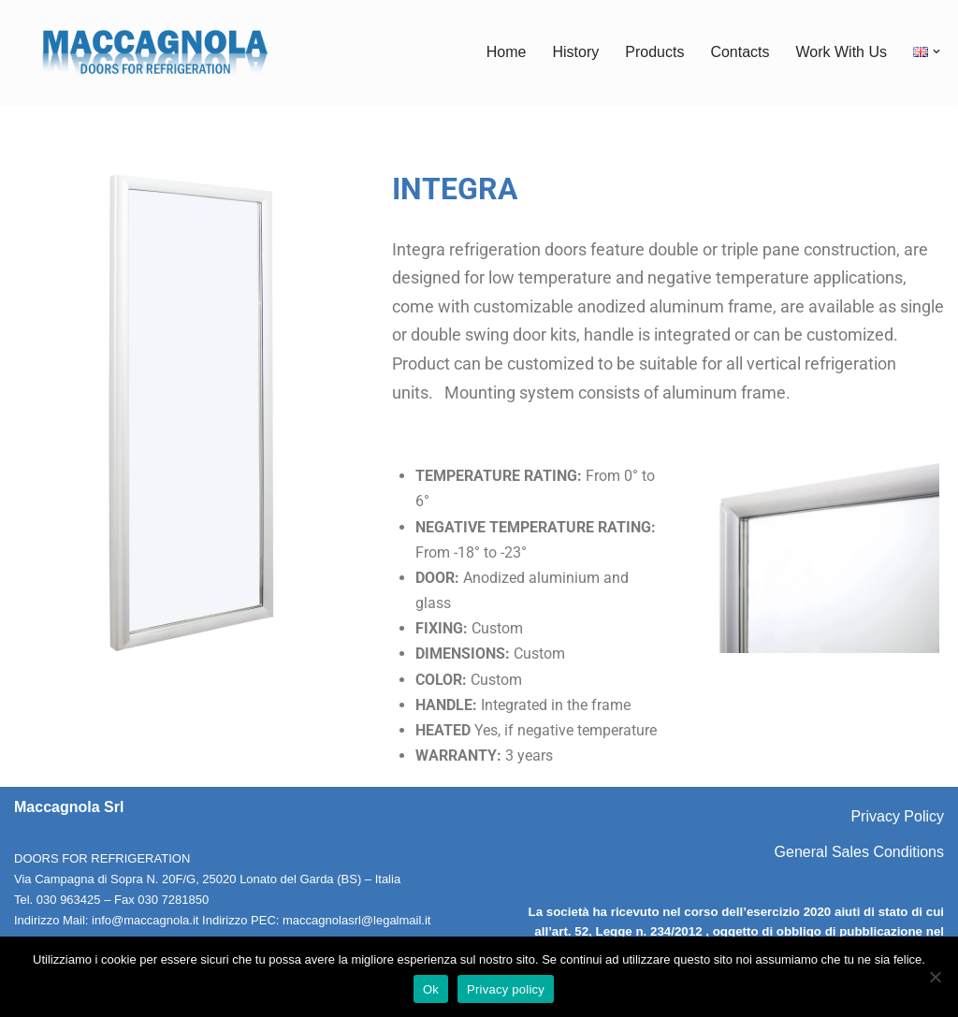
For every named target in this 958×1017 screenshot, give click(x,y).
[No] (934, 976)
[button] (936, 51)
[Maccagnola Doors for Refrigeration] (154, 52)
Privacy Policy (897, 816)
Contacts (739, 52)
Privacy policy (505, 989)
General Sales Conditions (859, 852)
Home (506, 52)
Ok (431, 989)
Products (654, 52)
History (575, 52)
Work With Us (841, 52)
